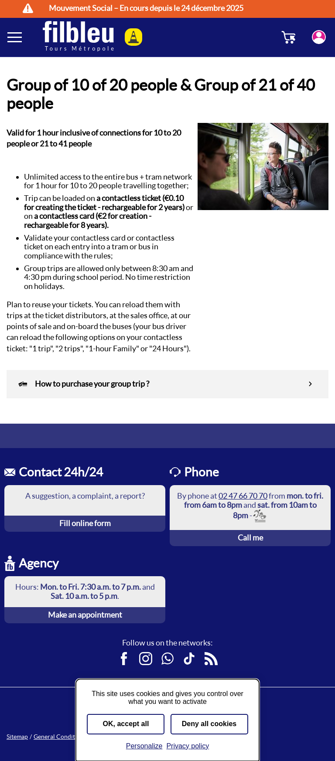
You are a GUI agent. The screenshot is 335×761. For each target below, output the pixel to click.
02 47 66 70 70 (243, 495)
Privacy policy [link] (187, 746)
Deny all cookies (209, 723)
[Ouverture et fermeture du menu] (15, 37)
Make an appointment (85, 614)
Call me (250, 537)
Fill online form (85, 523)
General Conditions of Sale (70, 736)
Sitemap (17, 736)
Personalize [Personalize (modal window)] (144, 746)
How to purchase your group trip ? (83, 384)
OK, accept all (126, 723)
